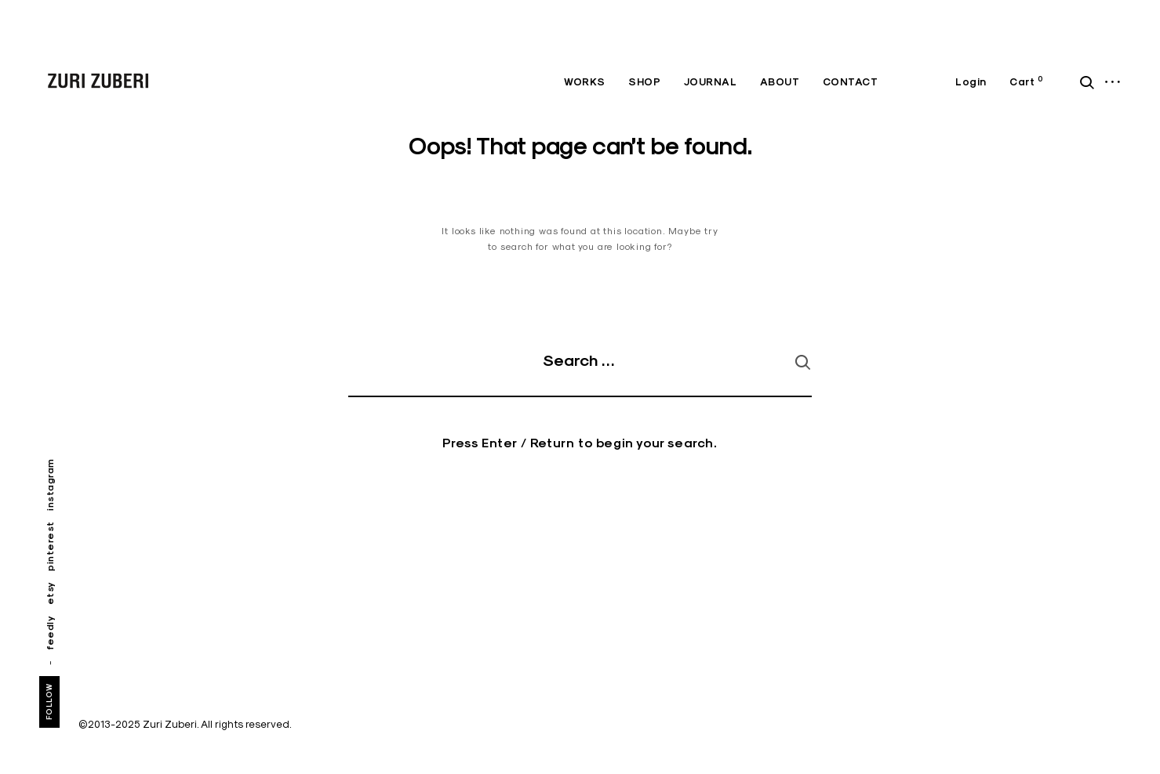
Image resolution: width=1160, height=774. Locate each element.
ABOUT (780, 82)
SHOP (644, 82)
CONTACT (850, 82)
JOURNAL (710, 82)
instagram (50, 485)
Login (971, 82)
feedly (50, 633)
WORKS (584, 82)
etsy (50, 593)
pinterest (50, 546)
